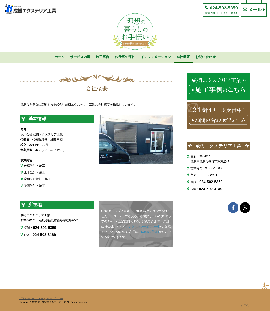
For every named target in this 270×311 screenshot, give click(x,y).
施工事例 (102, 57)
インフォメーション (156, 57)
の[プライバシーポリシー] (141, 226)
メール (252, 10)
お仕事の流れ (125, 57)
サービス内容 (80, 57)
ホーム (59, 57)
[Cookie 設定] (150, 231)
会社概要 (183, 57)
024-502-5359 (221, 10)
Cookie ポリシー (54, 298)
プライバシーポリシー (31, 298)
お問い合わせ (205, 57)
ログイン (246, 305)
